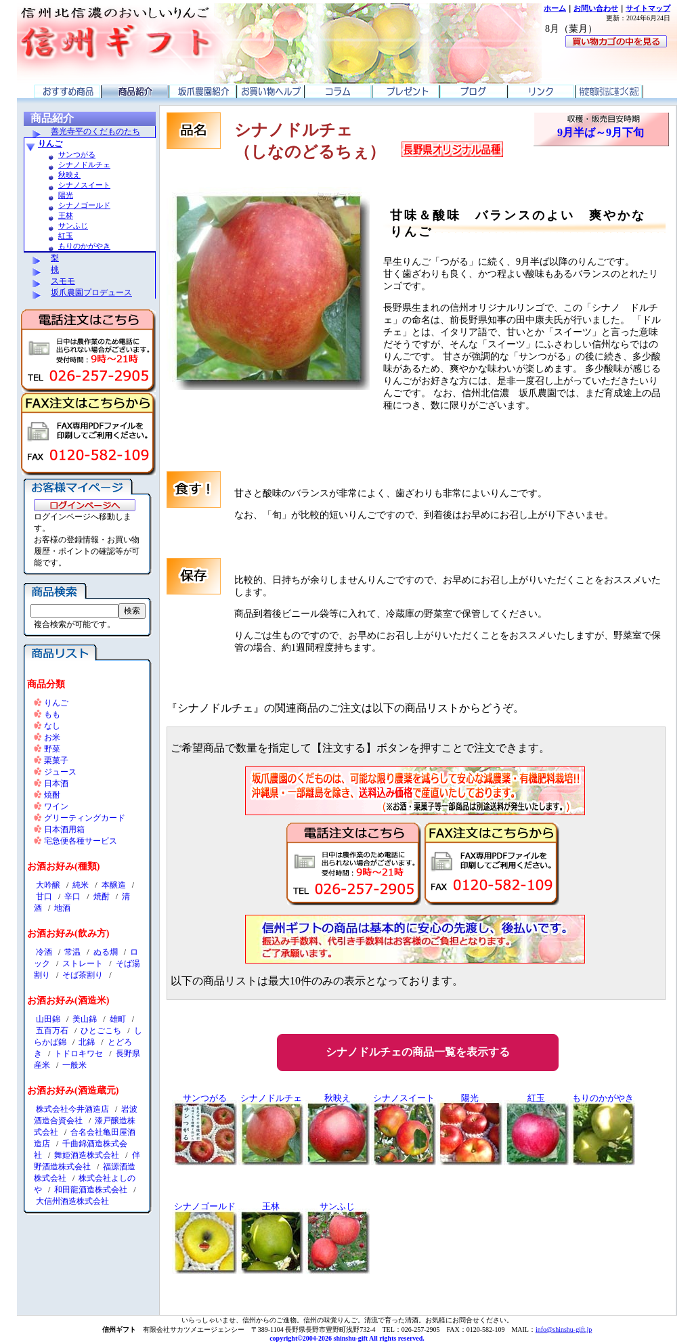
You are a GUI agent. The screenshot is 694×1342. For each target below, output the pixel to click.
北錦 (87, 1042)
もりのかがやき (84, 246)
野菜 (52, 749)
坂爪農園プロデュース (91, 292)
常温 (72, 952)
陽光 (65, 195)
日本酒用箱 (64, 829)
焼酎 (52, 795)
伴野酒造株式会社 (87, 1160)
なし (52, 726)
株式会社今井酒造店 (72, 1109)
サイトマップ (648, 8)
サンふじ (73, 225)
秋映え (69, 175)
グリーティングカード (84, 818)
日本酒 (56, 783)
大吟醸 (48, 885)
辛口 (72, 896)
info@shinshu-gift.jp (564, 1329)
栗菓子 (56, 760)
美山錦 (84, 1019)
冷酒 (44, 952)
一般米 (74, 1065)
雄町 (118, 1019)
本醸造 (114, 885)
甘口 (44, 896)
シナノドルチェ (84, 164)
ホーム (555, 8)
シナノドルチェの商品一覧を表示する (418, 1052)
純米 (80, 885)
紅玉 (65, 236)
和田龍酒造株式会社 (90, 1189)
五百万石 (52, 1030)
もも (52, 714)
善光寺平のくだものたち (95, 131)
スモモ (63, 281)
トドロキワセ (78, 1053)
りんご (50, 143)
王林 (65, 215)
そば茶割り (82, 975)
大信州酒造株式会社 (72, 1201)
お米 (52, 737)
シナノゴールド (84, 205)
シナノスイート (84, 185)
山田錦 (48, 1019)
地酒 (62, 908)
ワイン (56, 806)
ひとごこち (101, 1030)
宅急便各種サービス (80, 841)
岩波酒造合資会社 (85, 1114)
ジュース (60, 772)
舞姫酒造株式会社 (86, 1155)
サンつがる (76, 154)
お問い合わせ (595, 8)
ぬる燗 (105, 952)
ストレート (82, 963)
